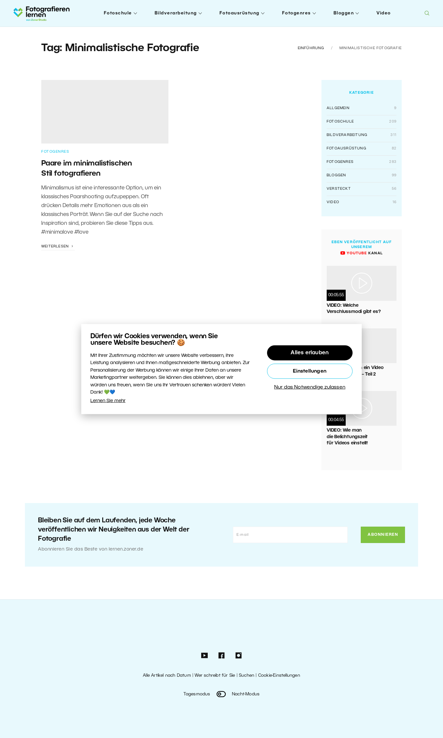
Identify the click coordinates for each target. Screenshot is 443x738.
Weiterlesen (58, 246)
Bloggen (344, 13)
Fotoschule (118, 13)
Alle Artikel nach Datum (167, 675)
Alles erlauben (310, 353)
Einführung (311, 48)
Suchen (246, 675)
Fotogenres (296, 13)
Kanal (361, 253)
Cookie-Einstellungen (279, 675)
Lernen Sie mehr (107, 401)
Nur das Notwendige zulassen (309, 387)
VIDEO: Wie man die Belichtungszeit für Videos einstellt (347, 436)
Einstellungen (309, 371)
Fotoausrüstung (240, 13)
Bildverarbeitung (176, 13)
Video (383, 13)
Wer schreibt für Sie (215, 675)
